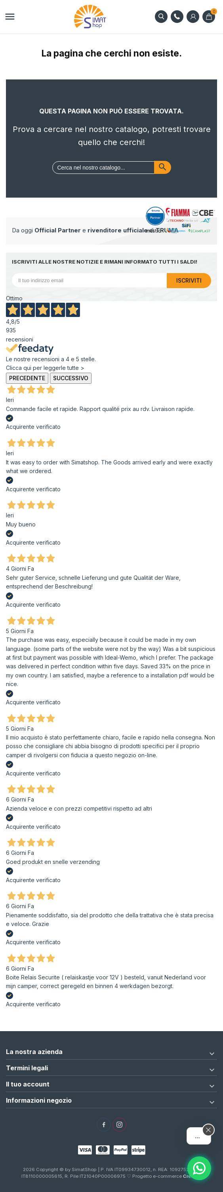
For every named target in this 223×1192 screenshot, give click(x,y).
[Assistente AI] (199, 1168)
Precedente (27, 378)
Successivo (70, 378)
